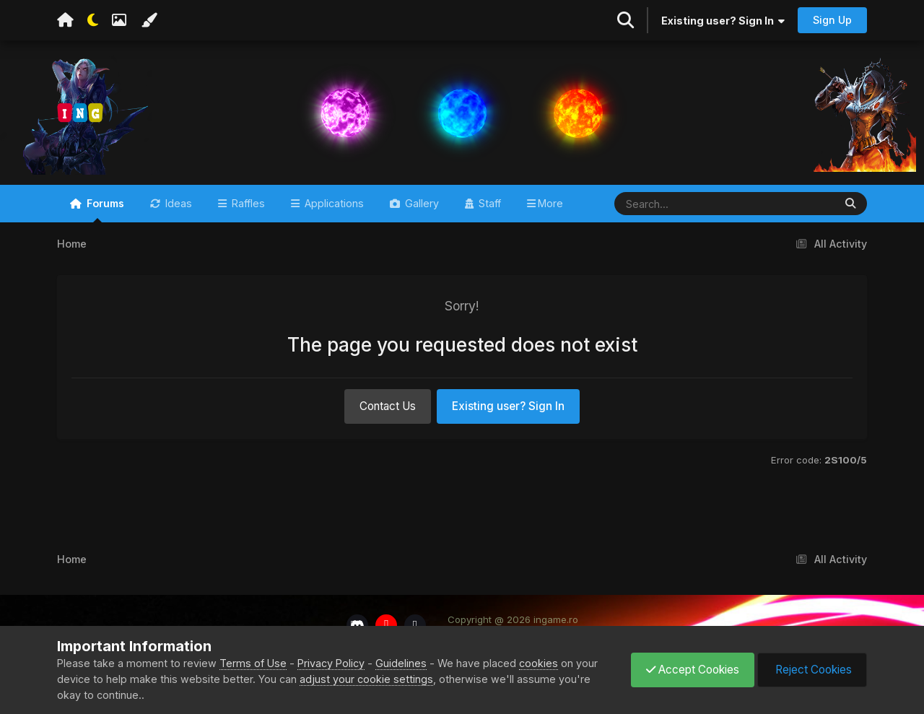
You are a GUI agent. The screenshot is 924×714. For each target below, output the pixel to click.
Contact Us (387, 406)
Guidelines (401, 663)
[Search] (681, 203)
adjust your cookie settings (366, 679)
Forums (104, 209)
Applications (333, 203)
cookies (538, 663)
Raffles (247, 203)
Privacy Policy (331, 663)
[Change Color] (148, 20)
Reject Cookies (812, 669)
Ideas (177, 203)
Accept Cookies (692, 669)
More (550, 203)
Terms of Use (253, 663)
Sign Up (832, 20)
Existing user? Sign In (723, 20)
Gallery (420, 203)
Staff (488, 203)
